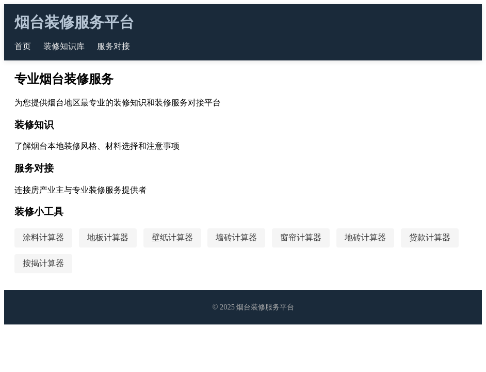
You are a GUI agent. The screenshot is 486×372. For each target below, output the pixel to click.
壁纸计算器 (172, 237)
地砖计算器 (365, 237)
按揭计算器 (43, 263)
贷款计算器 (429, 237)
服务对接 (113, 46)
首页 (22, 46)
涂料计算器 (43, 237)
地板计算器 (107, 237)
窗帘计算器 (300, 237)
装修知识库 (64, 46)
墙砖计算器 (236, 237)
